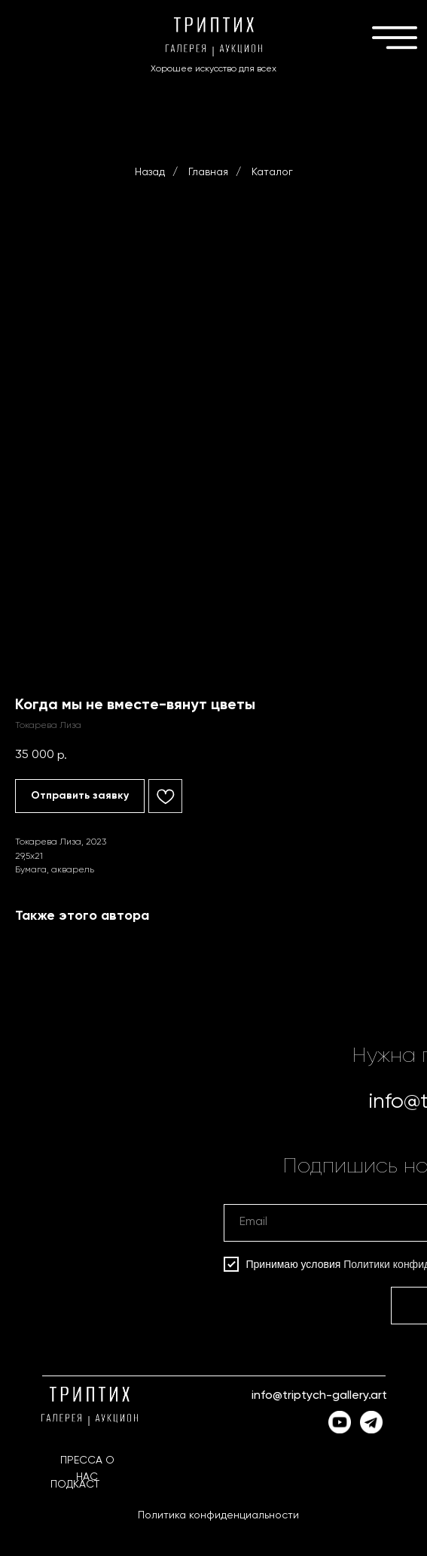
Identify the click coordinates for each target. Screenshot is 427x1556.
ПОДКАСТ (74, 1484)
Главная (208, 172)
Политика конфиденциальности (218, 1515)
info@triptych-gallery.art (319, 1396)
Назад (150, 172)
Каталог (272, 172)
